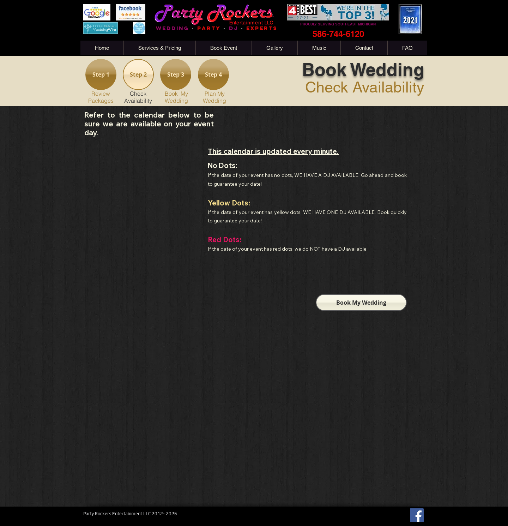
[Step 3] (175, 74)
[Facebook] (417, 515)
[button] (159, 48)
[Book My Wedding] (361, 302)
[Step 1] (100, 74)
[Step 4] (213, 74)
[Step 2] (138, 74)
